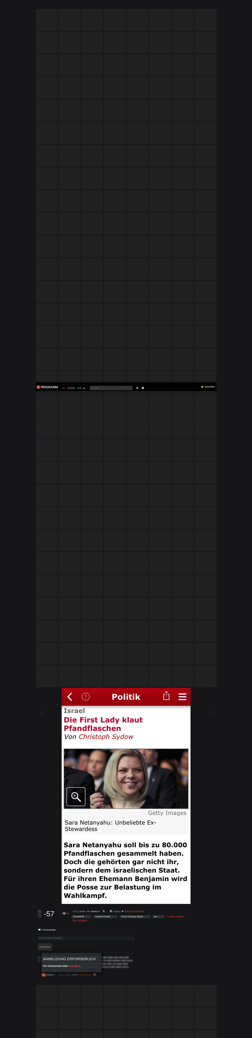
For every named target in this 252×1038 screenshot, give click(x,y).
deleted (94, 572)
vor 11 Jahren (79, 572)
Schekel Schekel (102, 577)
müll (79, 5)
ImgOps (117, 572)
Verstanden (217, 1031)
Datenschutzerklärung (117, 1033)
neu (64, 5)
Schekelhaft (78, 577)
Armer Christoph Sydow (132, 577)
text (155, 577)
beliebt (71, 5)
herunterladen (137, 572)
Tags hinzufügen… (80, 581)
